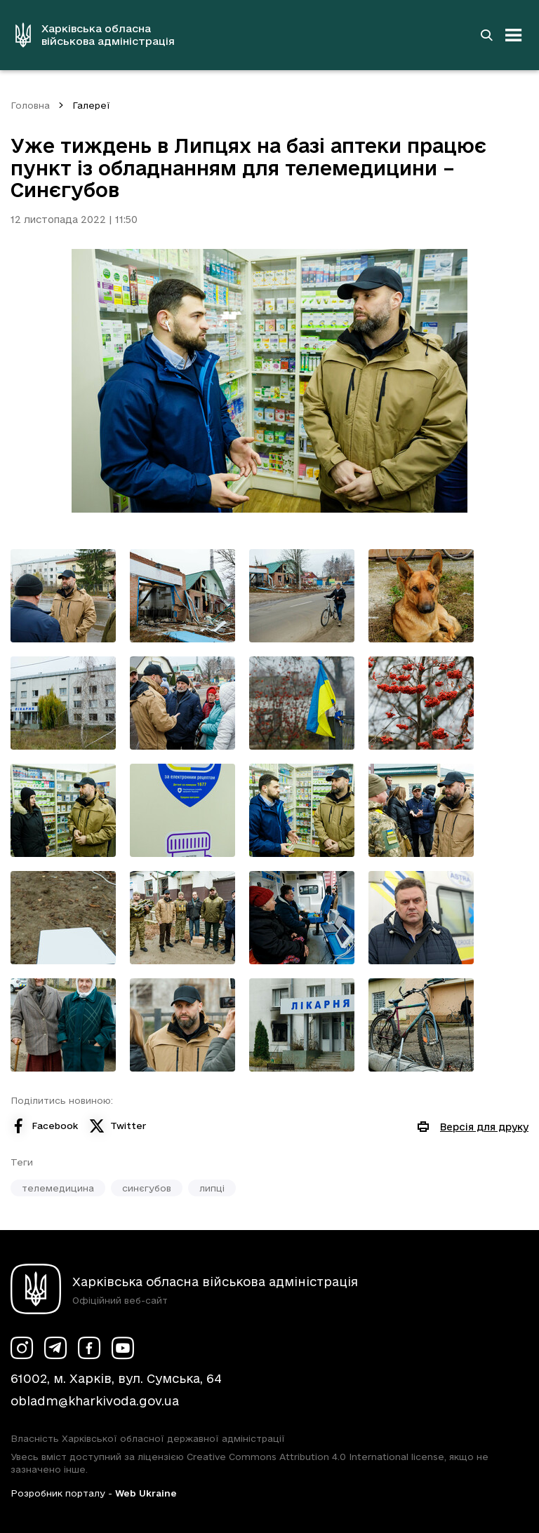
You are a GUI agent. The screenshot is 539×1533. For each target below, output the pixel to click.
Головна (30, 105)
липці (212, 1188)
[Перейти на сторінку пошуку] (486, 35)
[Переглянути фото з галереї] (63, 595)
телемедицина (58, 1188)
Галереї (91, 105)
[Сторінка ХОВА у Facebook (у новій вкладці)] (89, 1348)
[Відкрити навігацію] (513, 35)
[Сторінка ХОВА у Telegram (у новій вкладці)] (55, 1348)
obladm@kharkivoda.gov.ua (95, 1400)
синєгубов (146, 1188)
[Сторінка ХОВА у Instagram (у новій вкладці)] (22, 1348)
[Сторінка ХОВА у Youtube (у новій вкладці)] (123, 1348)
